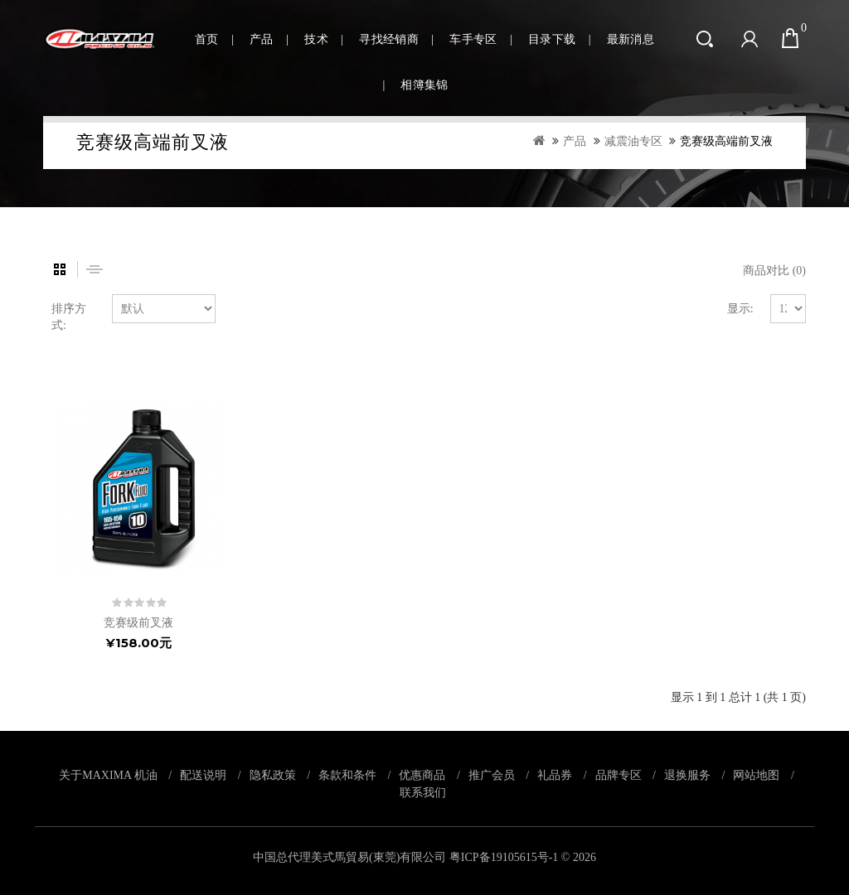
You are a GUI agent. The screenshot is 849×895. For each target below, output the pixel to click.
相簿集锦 (424, 85)
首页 (207, 39)
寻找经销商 (389, 39)
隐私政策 (273, 774)
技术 (316, 39)
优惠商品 (422, 774)
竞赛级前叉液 (138, 623)
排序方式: (68, 316)
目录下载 (551, 39)
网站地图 (756, 774)
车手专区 (473, 39)
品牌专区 (618, 774)
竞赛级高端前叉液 (726, 141)
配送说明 (203, 774)
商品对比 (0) (774, 270)
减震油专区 (633, 141)
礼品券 (554, 774)
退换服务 (687, 774)
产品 (262, 39)
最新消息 (630, 39)
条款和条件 (347, 774)
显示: (740, 308)
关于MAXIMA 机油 (108, 774)
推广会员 (491, 774)
